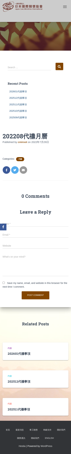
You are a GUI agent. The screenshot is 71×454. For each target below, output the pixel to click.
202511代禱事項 (18, 104)
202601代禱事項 (18, 91)
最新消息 (20, 430)
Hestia (22, 446)
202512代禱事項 (18, 98)
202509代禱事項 (18, 117)
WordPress (46, 446)
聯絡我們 (35, 438)
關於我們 (61, 430)
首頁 (8, 430)
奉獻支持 (47, 430)
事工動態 (33, 430)
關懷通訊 (21, 438)
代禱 (20, 159)
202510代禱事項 (18, 111)
